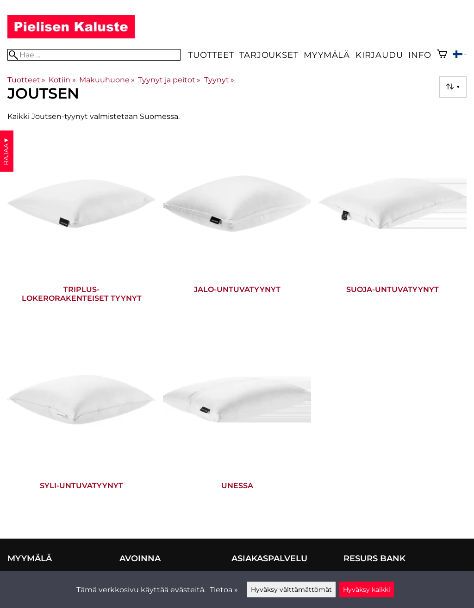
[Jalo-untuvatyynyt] (237, 224)
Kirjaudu (379, 55)
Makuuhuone (107, 79)
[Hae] (94, 55)
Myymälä (327, 55)
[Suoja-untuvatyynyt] (392, 224)
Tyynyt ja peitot (169, 79)
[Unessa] (237, 420)
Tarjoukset (268, 55)
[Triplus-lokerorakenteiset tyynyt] (81, 224)
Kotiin (62, 79)
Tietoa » (224, 589)
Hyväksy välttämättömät (291, 589)
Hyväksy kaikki (366, 589)
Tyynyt (219, 79)
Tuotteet (211, 55)
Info (419, 55)
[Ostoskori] (442, 55)
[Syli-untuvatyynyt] (81, 420)
